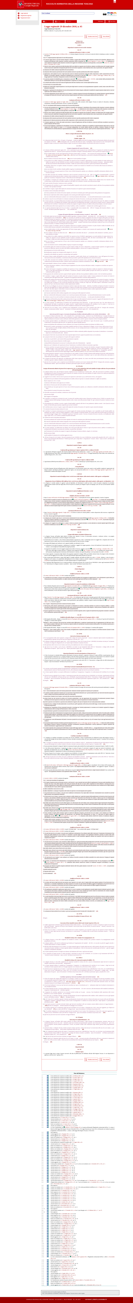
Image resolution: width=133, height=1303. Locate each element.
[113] (43, 1266)
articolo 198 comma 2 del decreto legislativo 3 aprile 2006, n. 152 (93, 589)
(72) (93, 937)
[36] (42, 1137)
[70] (42, 1195)
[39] (42, 1142)
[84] (42, 1217)
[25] (42, 1115)
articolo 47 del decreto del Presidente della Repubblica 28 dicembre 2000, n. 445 (85, 749)
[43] (42, 1149)
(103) (69, 1034)
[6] (42, 1084)
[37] (42, 1139)
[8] (42, 1087)
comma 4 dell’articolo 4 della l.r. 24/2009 (54, 831)
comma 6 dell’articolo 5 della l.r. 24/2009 (54, 894)
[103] (43, 1248)
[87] (42, 1222)
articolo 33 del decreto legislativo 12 (81, 499)
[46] (42, 1154)
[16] (42, 1100)
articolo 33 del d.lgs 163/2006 (68, 524)
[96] (42, 1237)
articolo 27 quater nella (80, 595)
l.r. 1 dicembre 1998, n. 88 (77, 1110)
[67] (42, 1190)
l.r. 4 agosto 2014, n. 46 (67, 1260)
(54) (84, 138)
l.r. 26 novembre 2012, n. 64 (66, 1250)
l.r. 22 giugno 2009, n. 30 (77, 1087)
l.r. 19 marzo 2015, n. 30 (66, 1265)
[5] (42, 1082)
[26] (42, 1117)
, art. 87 (74, 1281)
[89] (42, 1225)
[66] (42, 1188)
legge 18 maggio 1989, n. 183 (66, 809)
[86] (42, 1220)
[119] (43, 1276)
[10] (42, 1090)
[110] (43, 1261)
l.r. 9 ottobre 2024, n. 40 (67, 1283)
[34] (42, 1134)
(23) (63, 631)
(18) (113, 128)
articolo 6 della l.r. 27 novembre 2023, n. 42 (85, 1280)
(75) (93, 960)
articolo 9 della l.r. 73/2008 (83, 685)
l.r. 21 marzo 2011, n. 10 (65, 1117)
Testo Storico (112, 21)
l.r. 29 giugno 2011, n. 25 (66, 1134)
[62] (42, 1180)
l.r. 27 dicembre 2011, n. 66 (70, 1210)
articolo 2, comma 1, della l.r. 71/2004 (69, 461)
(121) (112, 481)
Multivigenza (100, 21)
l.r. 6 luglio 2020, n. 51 (66, 1273)
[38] (42, 1140)
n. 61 (82, 585)
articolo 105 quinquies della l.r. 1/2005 (75, 627)
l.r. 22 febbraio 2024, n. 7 (66, 1281)
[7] (42, 1086)
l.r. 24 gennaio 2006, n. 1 (77, 1095)
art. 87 (100, 1210)
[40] (42, 1144)
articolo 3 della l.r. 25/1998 (83, 573)
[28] (42, 1120)
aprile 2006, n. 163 (95, 499)
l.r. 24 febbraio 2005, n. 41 (77, 1102)
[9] (42, 1089)
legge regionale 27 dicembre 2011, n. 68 (78, 981)
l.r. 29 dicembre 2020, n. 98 (66, 1275)
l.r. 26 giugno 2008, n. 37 (77, 1100)
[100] (43, 1243)
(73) (98, 977)
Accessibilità (102, 1299)
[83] (42, 1215)
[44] (42, 1150)
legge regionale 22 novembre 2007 (72, 585)
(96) (85, 177)
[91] (42, 1228)
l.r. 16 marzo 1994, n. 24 (77, 1077)
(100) (56, 1002)
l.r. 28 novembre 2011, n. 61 (58, 1183)
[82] (42, 1213)
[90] (42, 1227)
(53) (92, 133)
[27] (42, 1119)
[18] (42, 1104)
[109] (43, 1260)
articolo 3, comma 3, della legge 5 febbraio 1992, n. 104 (100, 75)
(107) (59, 141)
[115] (43, 1270)
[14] (42, 1097)
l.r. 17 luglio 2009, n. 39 (77, 1089)
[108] (43, 1256)
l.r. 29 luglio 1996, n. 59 (77, 1079)
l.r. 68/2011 (73, 983)
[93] (42, 1232)
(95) (68, 158)
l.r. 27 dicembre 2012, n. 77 (69, 1251)
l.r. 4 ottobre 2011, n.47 (65, 1202)
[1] (42, 1076)
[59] (42, 1175)
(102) (104, 1012)
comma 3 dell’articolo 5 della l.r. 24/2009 (54, 880)
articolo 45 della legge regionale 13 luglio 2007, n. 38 (60, 512)
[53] (42, 1165)
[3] (42, 1079)
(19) (100, 505)
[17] (42, 1102)
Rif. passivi (69, 21)
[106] (43, 1253)
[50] (42, 1160)
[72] (42, 1198)
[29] (42, 1122)
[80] (42, 1210)
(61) (104, 744)
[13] (42, 1095)
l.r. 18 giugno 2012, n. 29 (67, 1222)
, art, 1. (74, 1283)
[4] (42, 1081)
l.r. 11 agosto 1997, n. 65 (77, 1081)
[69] (42, 1193)
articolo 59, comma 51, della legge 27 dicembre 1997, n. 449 (89, 110)
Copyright (88, 1299)
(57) (109, 314)
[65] (42, 1187)
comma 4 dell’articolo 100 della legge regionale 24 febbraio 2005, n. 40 (64, 497)
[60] (42, 1177)
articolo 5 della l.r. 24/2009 (83, 878)
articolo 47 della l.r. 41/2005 (83, 52)
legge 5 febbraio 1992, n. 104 (103, 176)
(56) (100, 214)
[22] (42, 1110)
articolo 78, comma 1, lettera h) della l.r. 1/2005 (102, 843)
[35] (42, 1135)
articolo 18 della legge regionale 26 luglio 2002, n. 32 (58, 102)
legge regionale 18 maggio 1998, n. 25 (99, 585)
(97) (70, 232)
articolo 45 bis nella (80, 510)
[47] (42, 1155)
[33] (42, 1132)
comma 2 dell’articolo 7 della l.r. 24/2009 (54, 909)
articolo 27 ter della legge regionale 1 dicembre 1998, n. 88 (61, 597)
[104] (43, 1250)
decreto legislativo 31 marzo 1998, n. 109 (96, 61)
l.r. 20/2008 (105, 552)
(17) (106, 95)
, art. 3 (103, 1164)
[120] (43, 1278)
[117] (43, 1273)
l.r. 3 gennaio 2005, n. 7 (77, 1099)
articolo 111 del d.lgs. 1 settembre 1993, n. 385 (101, 549)
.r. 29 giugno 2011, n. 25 (66, 1162)
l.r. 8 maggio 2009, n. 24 (77, 1115)
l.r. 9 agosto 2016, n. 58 (64, 1266)
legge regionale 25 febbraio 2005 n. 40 (100, 518)
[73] (42, 1200)
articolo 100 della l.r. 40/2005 (83, 495)
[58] (42, 1173)
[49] (42, 1159)
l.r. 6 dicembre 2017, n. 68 (96, 1164)
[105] (43, 1251)
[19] (42, 1105)
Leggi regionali (24, 13)
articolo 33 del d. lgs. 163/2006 (89, 505)
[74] (42, 1202)
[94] (42, 1233)
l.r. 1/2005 (96, 617)
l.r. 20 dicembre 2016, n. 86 (67, 1268)
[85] (42, 1218)
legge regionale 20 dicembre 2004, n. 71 (105, 451)
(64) (64, 217)
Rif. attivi (57, 21)
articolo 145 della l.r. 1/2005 (99, 866)
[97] (42, 1238)
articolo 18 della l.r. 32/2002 (83, 100)
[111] (43, 1263)
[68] (42, 1192)
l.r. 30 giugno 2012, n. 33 (68, 1223)
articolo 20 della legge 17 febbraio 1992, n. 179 (55, 300)
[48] (42, 1157)
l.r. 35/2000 (97, 557)
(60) (88, 636)
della (94, 451)
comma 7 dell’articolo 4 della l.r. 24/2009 (54, 855)
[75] (42, 1203)
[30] (42, 1124)
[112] (43, 1265)
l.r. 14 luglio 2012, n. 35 (102, 1187)
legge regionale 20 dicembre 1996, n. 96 (83, 350)
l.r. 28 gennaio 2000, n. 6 (77, 1084)
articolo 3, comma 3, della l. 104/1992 (85, 79)
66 (98, 1180)
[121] (43, 1280)
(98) (107, 261)
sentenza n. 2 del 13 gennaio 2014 (78, 1256)
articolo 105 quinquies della (87, 617)
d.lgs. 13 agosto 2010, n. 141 (88, 550)
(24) (46, 730)
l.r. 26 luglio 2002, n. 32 (77, 1104)
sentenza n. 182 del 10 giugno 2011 (72, 1127)
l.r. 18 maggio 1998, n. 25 (77, 1109)
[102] (43, 1246)
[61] (42, 1178)
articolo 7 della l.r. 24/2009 (83, 907)
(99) (79, 983)
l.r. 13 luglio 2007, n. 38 (77, 1107)
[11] (42, 1092)
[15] (42, 1099)
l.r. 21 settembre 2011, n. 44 (95, 1182)
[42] (42, 1147)
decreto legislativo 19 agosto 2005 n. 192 (69, 816)
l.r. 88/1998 (89, 595)
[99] (42, 1242)
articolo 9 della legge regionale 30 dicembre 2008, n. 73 (57, 687)
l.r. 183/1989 (61, 851)
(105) (112, 678)
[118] (43, 1275)
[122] (43, 1281)
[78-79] (43, 1208)
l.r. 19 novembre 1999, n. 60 (78, 1082)
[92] (42, 1230)
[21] (42, 1109)
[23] (42, 1112)
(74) (88, 1019)
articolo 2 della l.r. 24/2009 (83, 763)
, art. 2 (73, 1285)
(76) (61, 997)
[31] (42, 1125)
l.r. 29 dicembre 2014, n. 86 (68, 1263)
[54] (42, 1167)
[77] (42, 1207)
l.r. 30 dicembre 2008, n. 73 (78, 1114)
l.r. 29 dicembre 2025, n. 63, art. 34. (93, 1285)
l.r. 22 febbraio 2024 (91, 1210)
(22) (66, 612)
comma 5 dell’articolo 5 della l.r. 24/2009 (54, 887)
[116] (43, 1271)
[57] (42, 1172)
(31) (98, 923)
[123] (43, 1283)
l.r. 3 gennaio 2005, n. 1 (77, 1112)
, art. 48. (73, 1273)
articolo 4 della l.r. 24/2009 (83, 827)
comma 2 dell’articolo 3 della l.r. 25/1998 (54, 575)
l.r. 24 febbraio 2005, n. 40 (77, 1076)
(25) (79, 771)
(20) (79, 524)
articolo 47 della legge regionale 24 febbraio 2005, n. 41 (57, 54)
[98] (42, 1240)
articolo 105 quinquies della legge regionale (77, 619)
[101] (43, 1245)
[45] (42, 1152)
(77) (54, 1009)
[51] (42, 1162)
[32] (42, 1127)
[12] (42, 1094)
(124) (85, 370)
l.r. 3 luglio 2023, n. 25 (65, 1276)
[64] (42, 1185)
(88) (83, 1029)
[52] (42, 1164)
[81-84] (43, 1212)
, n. (97, 1180)
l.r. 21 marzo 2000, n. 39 (77, 1097)
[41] (42, 1145)
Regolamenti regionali (26, 15)
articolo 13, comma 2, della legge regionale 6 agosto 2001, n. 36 (99, 470)
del (56, 816)
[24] (42, 1114)
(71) (94, 666)
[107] (43, 1255)
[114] (43, 1268)
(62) (91, 916)
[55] (42, 1168)
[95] (42, 1235)
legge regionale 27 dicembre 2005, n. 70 (80, 453)
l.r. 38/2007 (88, 510)
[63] (42, 1182)
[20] (42, 1107)
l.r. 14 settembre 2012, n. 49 (66, 1248)
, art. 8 (74, 1275)
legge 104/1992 (99, 261)
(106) (51, 680)
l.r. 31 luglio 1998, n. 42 (77, 1094)
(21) (100, 579)
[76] (42, 1205)
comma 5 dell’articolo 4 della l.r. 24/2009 (54, 839)
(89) (51, 1042)
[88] (42, 1223)
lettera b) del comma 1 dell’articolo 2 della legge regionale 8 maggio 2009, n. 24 (64, 765)
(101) (46, 1005)
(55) (91, 148)
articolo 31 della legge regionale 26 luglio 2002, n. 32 (89, 723)
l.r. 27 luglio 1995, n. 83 (77, 1142)
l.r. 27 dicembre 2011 (91, 1180)
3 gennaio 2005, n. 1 (91, 619)
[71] (42, 1197)
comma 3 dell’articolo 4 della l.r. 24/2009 (54, 829)
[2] (42, 1077)
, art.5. (71, 1276)
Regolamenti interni (25, 18)
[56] (42, 1170)
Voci (44, 21)
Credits (95, 1299)
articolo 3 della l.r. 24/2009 (83, 776)
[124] (43, 1285)
